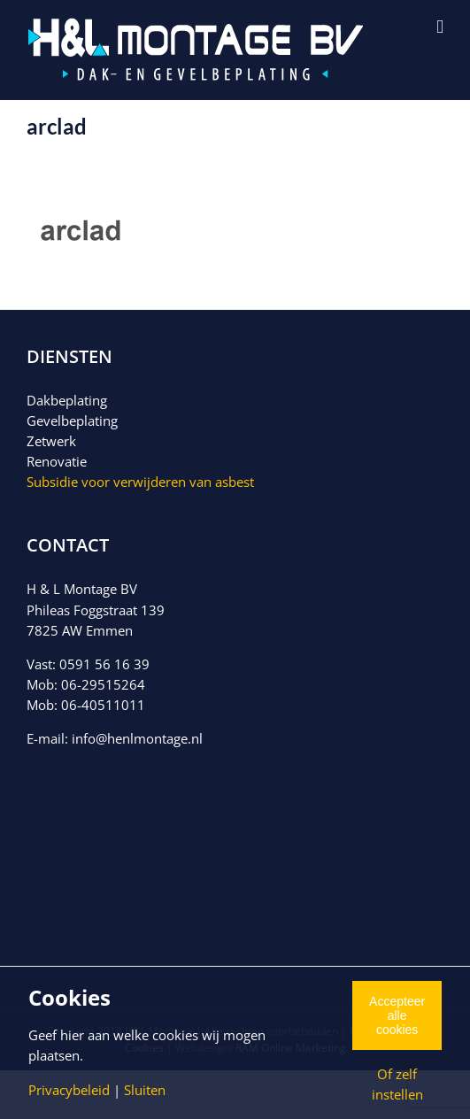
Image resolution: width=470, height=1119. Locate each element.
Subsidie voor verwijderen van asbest (140, 481)
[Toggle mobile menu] (439, 27)
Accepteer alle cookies (397, 1015)
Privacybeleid (69, 1090)
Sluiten (145, 1090)
